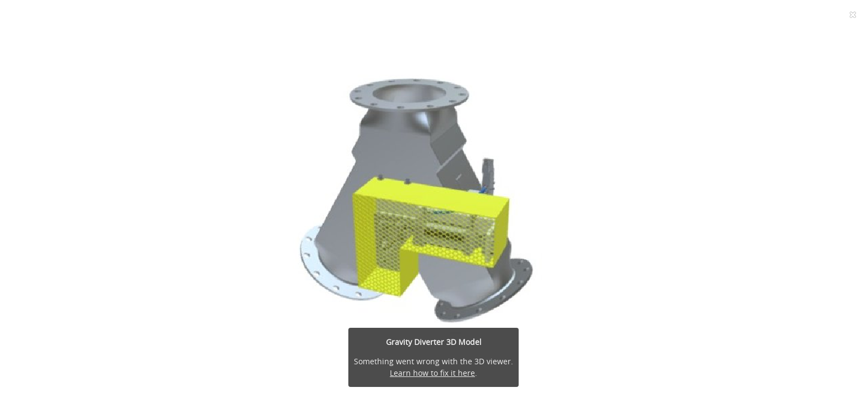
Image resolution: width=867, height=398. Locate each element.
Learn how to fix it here (432, 373)
